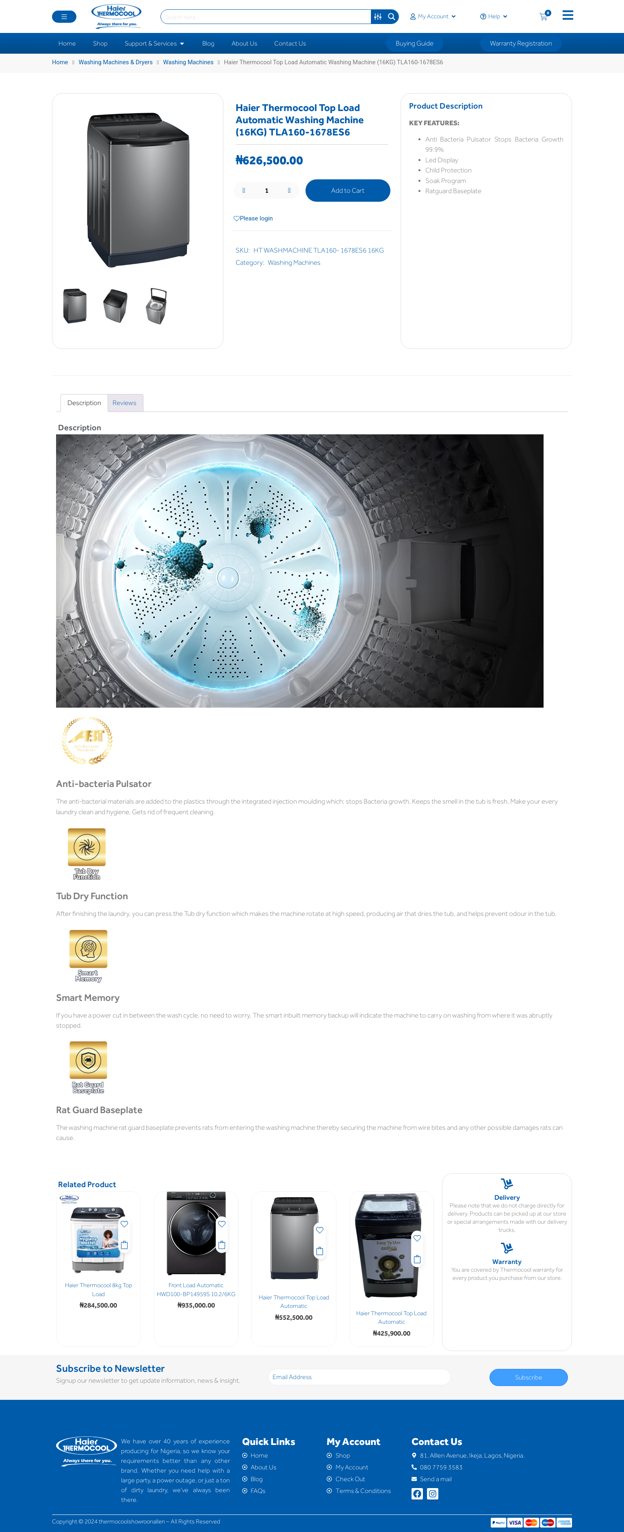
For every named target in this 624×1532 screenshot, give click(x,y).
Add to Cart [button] (124, 1244)
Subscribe (528, 1377)
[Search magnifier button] (392, 17)
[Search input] (266, 16)
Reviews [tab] (124, 403)
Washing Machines (188, 62)
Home (60, 62)
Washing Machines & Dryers (115, 62)
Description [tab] (84, 403)
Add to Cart (347, 190)
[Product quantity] (266, 190)
